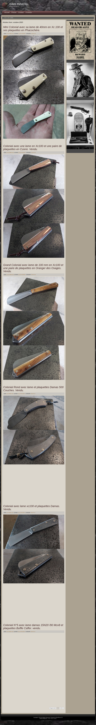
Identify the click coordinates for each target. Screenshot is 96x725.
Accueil (7, 12)
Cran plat (33, 33)
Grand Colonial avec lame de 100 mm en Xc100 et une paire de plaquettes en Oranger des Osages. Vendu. (33, 268)
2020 (8, 17)
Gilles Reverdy (22, 33)
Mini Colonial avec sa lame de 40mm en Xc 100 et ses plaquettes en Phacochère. (33, 29)
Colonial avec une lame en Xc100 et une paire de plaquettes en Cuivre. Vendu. (32, 147)
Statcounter (3, 722)
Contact (21, 12)
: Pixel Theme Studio (52, 718)
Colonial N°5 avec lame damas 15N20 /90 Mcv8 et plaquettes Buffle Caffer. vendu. (33, 627)
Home (5, 17)
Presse (13, 12)
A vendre (29, 12)
